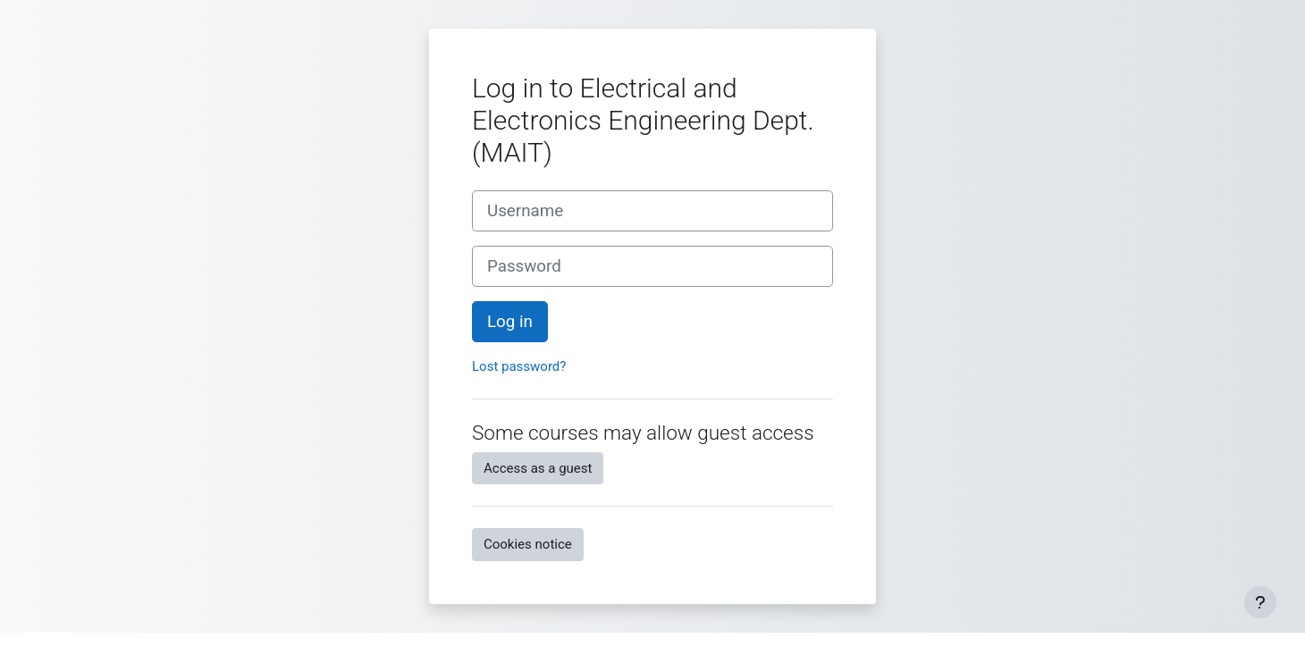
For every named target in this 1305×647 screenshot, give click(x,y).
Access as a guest (538, 468)
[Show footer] (1260, 602)
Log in (510, 322)
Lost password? (519, 366)
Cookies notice (528, 544)
